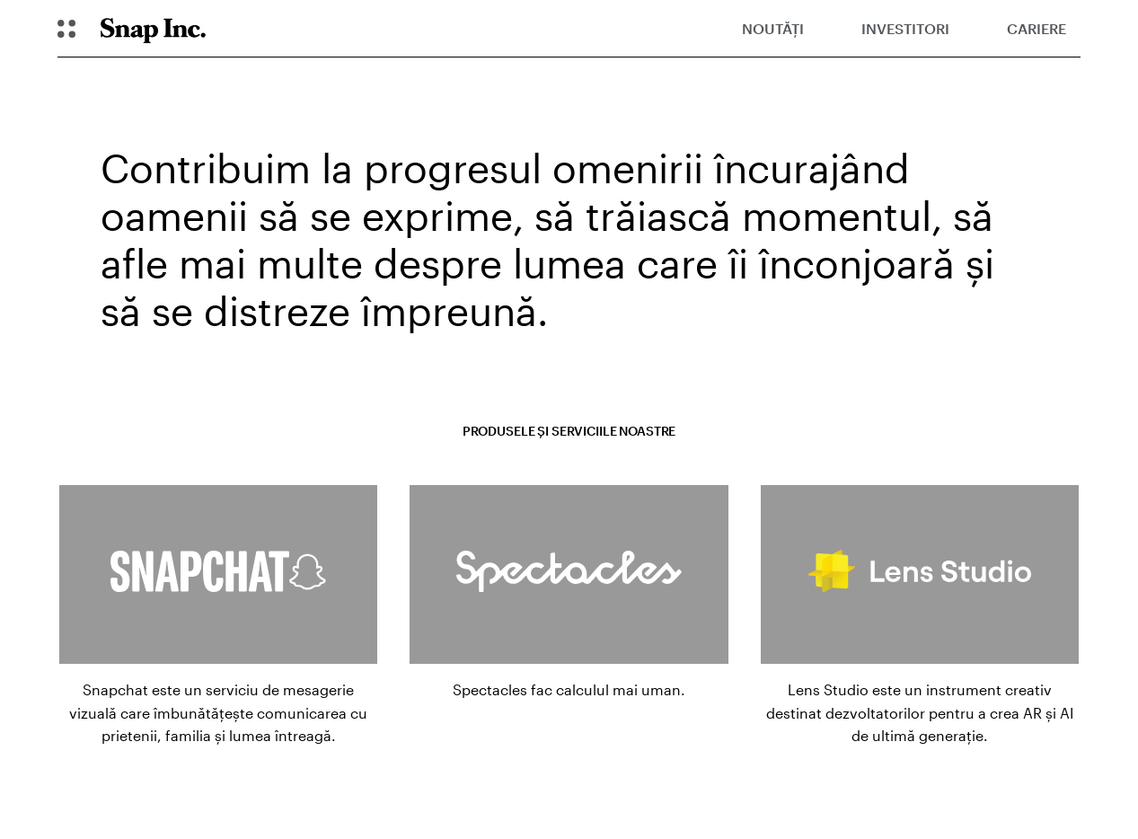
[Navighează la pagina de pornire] (153, 28)
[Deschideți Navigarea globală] (66, 29)
